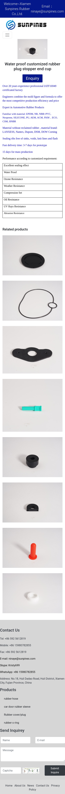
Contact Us (42, 785)
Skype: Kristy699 (10, 665)
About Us (19, 785)
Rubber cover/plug (15, 714)
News (30, 785)
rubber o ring (11, 722)
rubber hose (11, 698)
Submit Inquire (55, 770)
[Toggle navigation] (7, 35)
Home (8, 785)
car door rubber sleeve (17, 706)
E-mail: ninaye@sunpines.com (17, 658)
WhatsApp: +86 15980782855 (17, 672)
